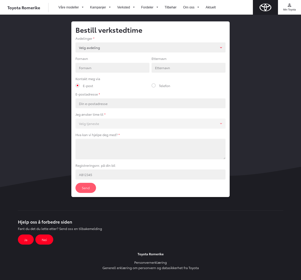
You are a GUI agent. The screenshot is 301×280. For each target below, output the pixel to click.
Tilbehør (171, 7)
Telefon (164, 85)
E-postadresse (86, 94)
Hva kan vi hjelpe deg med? (96, 134)
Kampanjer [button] (98, 7)
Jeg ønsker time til (89, 114)
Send (86, 187)
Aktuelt (211, 7)
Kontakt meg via (87, 78)
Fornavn (81, 58)
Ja (25, 239)
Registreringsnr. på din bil (95, 165)
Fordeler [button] (147, 7)
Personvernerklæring (150, 262)
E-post (88, 85)
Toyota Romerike (23, 7)
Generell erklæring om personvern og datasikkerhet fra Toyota (150, 267)
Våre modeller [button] (69, 7)
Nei (44, 239)
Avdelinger (83, 38)
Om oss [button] (189, 7)
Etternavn (159, 58)
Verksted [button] (124, 7)
